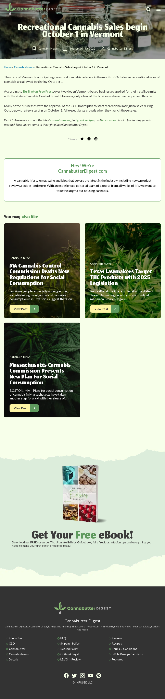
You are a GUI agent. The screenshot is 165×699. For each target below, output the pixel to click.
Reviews (117, 638)
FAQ (63, 638)
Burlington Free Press (38, 91)
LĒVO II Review (70, 659)
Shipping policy (69, 643)
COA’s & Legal (69, 654)
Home (8, 67)
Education (15, 638)
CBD (12, 643)
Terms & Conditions (124, 648)
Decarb (13, 659)
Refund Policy (69, 648)
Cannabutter (17, 648)
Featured (117, 659)
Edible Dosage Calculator (127, 654)
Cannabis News (24, 67)
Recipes (117, 643)
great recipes (85, 120)
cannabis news (60, 120)
